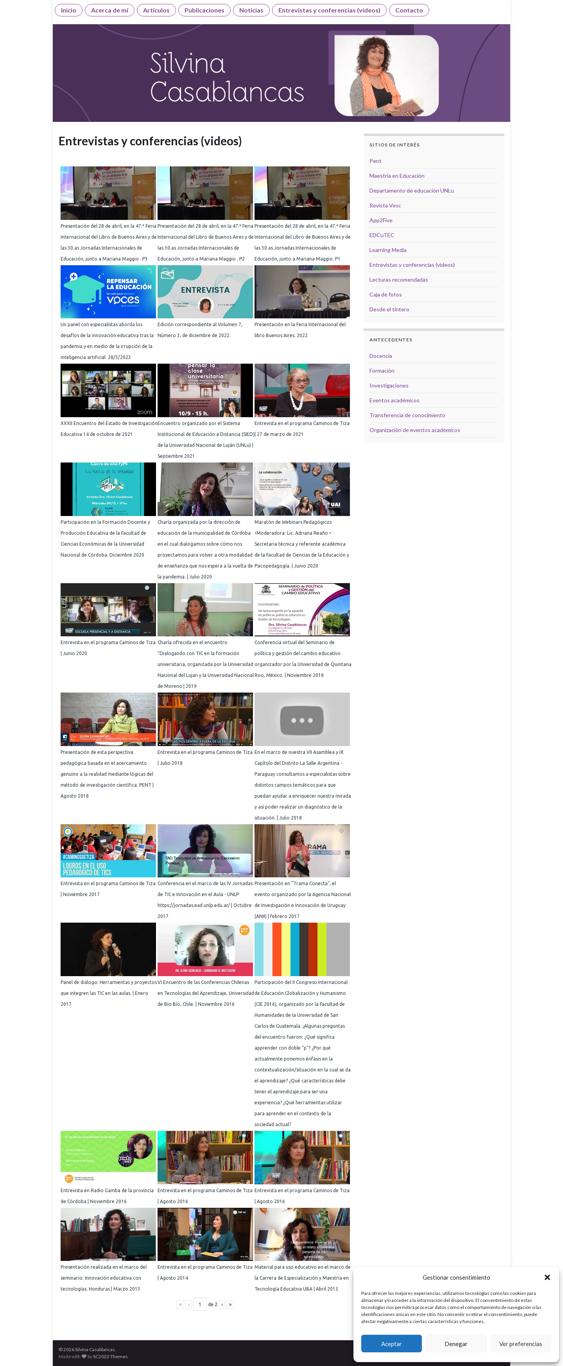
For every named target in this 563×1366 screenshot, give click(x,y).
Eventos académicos (394, 400)
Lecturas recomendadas (398, 279)
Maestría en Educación (397, 175)
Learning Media (388, 249)
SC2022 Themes (110, 1356)
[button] (547, 1277)
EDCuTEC (381, 235)
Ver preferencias (520, 1343)
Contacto (409, 10)
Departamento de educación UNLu (411, 190)
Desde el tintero (389, 309)
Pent (375, 160)
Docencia (380, 355)
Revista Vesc (385, 205)
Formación (381, 370)
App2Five (381, 220)
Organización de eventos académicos (414, 430)
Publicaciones (204, 10)
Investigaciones (389, 385)
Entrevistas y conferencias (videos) (329, 10)
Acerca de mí (109, 10)
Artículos (156, 10)
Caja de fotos (385, 294)
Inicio (68, 10)
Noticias (251, 10)
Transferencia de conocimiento (407, 415)
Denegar (456, 1343)
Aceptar (391, 1343)
